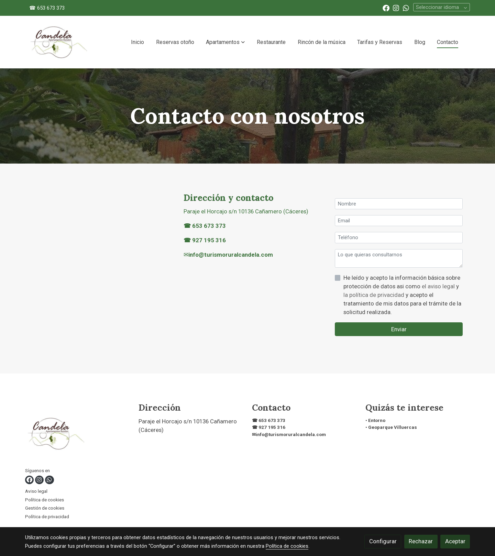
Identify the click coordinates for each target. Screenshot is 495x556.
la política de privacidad (374, 294)
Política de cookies (44, 499)
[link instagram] (396, 7)
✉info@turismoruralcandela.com (289, 434)
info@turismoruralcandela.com (230, 254)
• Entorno (375, 420)
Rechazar (421, 541)
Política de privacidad (47, 516)
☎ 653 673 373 (47, 8)
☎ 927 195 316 (205, 240)
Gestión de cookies (44, 508)
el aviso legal (439, 286)
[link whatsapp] (406, 7)
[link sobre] (77, 434)
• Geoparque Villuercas (391, 427)
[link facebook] (386, 7)
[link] (59, 42)
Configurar (383, 541)
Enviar (399, 329)
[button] (225, 42)
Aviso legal (36, 491)
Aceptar (455, 541)
